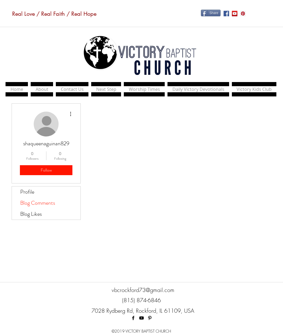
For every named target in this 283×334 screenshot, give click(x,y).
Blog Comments (37, 203)
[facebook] (133, 318)
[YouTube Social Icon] (234, 13)
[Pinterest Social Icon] (243, 13)
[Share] (211, 13)
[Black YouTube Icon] (141, 318)
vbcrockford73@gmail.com (143, 290)
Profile (27, 192)
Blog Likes (31, 214)
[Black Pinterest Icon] (150, 318)
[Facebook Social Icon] (226, 13)
